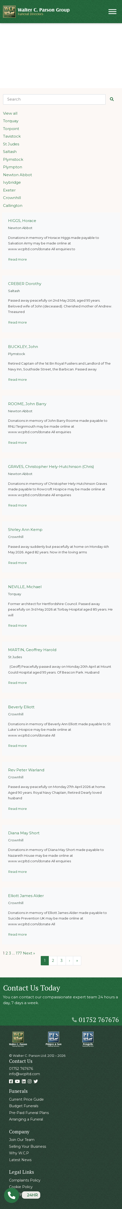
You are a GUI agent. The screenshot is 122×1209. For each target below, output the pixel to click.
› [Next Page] (69, 960)
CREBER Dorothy (24, 283)
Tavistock (12, 136)
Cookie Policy (21, 1187)
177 (19, 953)
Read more (17, 259)
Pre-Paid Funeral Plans (29, 1112)
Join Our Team (21, 1139)
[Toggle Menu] (112, 11)
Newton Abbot (17, 174)
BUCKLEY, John (23, 346)
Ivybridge (12, 182)
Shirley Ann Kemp (25, 529)
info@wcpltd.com (24, 1074)
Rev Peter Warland (26, 770)
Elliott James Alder (26, 895)
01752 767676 (95, 1019)
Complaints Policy (24, 1180)
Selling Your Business (27, 1146)
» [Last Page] (77, 960)
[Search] (54, 99)
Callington (12, 205)
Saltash (10, 151)
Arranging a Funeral (26, 1119)
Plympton (12, 167)
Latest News (20, 1160)
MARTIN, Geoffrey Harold (32, 649)
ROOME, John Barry (27, 403)
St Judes (11, 144)
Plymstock (13, 159)
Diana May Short (23, 833)
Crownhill (12, 197)
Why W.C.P (19, 1153)
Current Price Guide (26, 1099)
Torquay (10, 120)
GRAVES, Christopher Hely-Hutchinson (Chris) (51, 466)
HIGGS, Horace (22, 220)
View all (10, 113)
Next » (29, 953)
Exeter (9, 190)
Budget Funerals (23, 1106)
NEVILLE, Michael (25, 586)
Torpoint (11, 128)
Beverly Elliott (21, 707)
